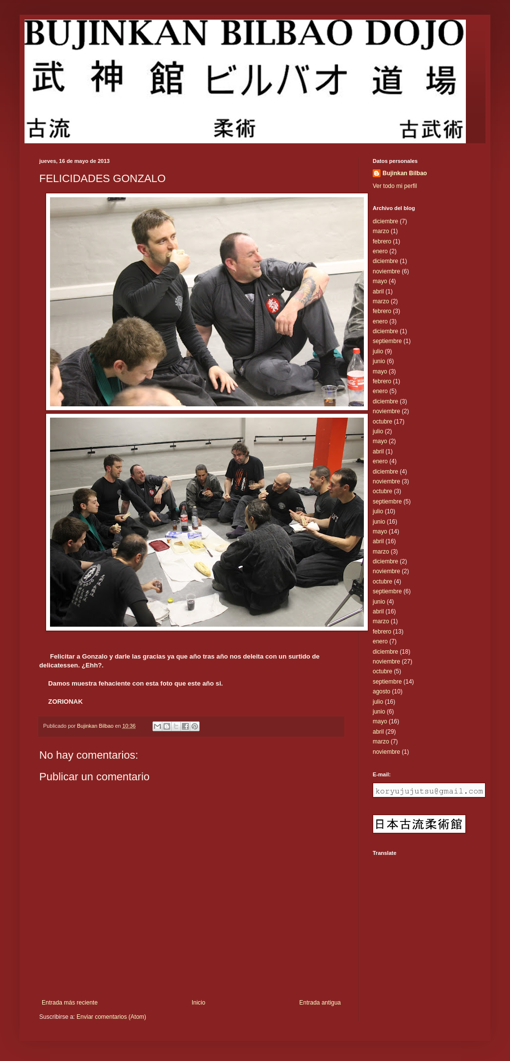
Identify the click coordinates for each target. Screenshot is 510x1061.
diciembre (385, 221)
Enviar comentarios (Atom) (111, 1016)
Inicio (198, 1002)
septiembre (387, 341)
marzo (381, 231)
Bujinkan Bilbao (404, 173)
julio (378, 351)
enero (380, 251)
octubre (382, 421)
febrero (382, 241)
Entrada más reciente (70, 1002)
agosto (381, 691)
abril (378, 291)
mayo (380, 281)
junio (379, 361)
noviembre (386, 271)
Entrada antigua (320, 1002)
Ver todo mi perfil (395, 186)
